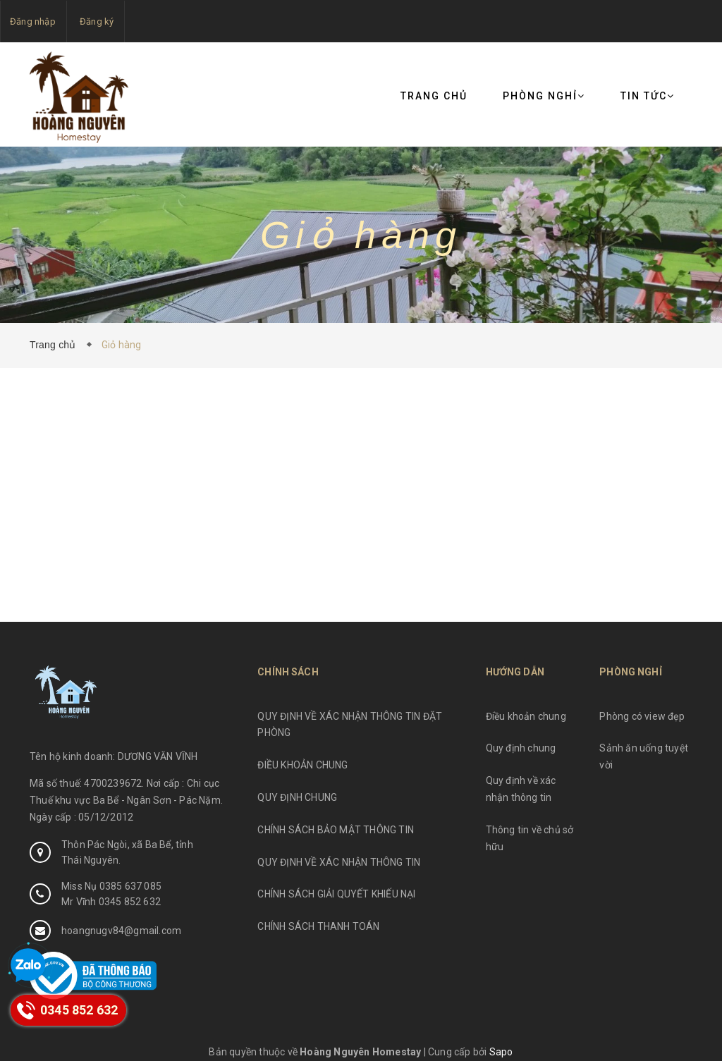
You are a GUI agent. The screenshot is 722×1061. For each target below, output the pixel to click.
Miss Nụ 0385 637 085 (111, 886)
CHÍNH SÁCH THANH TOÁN (318, 926)
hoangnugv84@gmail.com (121, 930)
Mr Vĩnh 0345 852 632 (111, 901)
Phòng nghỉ (544, 96)
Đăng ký (97, 21)
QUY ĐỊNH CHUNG (297, 797)
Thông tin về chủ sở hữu (530, 838)
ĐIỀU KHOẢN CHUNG (302, 765)
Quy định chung (521, 748)
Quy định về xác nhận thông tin (521, 789)
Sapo (501, 1051)
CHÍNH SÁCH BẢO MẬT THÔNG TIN (335, 829)
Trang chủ (433, 96)
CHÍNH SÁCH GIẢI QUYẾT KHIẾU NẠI (336, 894)
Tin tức (647, 96)
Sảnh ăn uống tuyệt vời (643, 756)
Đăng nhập (33, 21)
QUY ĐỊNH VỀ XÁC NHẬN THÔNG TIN (338, 862)
